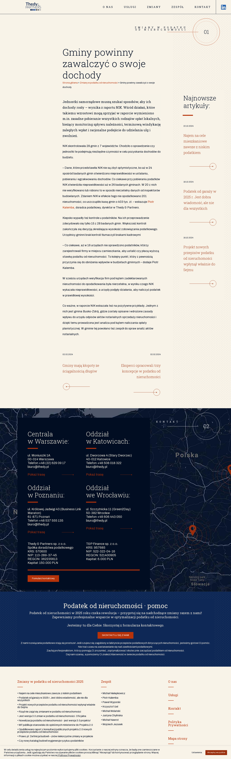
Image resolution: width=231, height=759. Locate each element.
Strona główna (70, 82)
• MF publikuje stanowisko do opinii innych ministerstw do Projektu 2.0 (55, 725)
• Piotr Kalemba (109, 697)
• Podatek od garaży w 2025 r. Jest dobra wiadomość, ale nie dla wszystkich (52, 699)
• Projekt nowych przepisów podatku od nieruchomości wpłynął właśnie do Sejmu (56, 706)
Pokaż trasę (36, 474)
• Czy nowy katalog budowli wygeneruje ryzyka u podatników (50, 740)
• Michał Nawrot (110, 720)
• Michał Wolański (110, 711)
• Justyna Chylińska (112, 715)
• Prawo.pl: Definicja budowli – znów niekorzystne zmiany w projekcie (55, 736)
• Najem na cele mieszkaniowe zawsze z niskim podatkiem (49, 693)
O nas (108, 7)
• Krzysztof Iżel (109, 706)
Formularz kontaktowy (43, 578)
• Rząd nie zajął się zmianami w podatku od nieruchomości (49, 711)
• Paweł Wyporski (110, 702)
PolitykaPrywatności (178, 723)
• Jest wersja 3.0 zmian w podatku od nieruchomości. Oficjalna (51, 716)
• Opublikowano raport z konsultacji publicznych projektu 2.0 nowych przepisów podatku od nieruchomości (54, 730)
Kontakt (203, 7)
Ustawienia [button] (197, 752)
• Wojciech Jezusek (112, 724)
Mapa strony (177, 738)
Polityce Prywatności (69, 755)
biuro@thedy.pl (38, 466)
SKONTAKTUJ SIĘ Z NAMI (115, 635)
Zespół (177, 7)
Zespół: (106, 681)
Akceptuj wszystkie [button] (216, 752)
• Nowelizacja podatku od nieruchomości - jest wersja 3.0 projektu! (54, 720)
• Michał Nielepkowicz (113, 693)
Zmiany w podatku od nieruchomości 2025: (50, 681)
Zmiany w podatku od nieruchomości (99, 82)
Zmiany (154, 7)
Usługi (130, 7)
